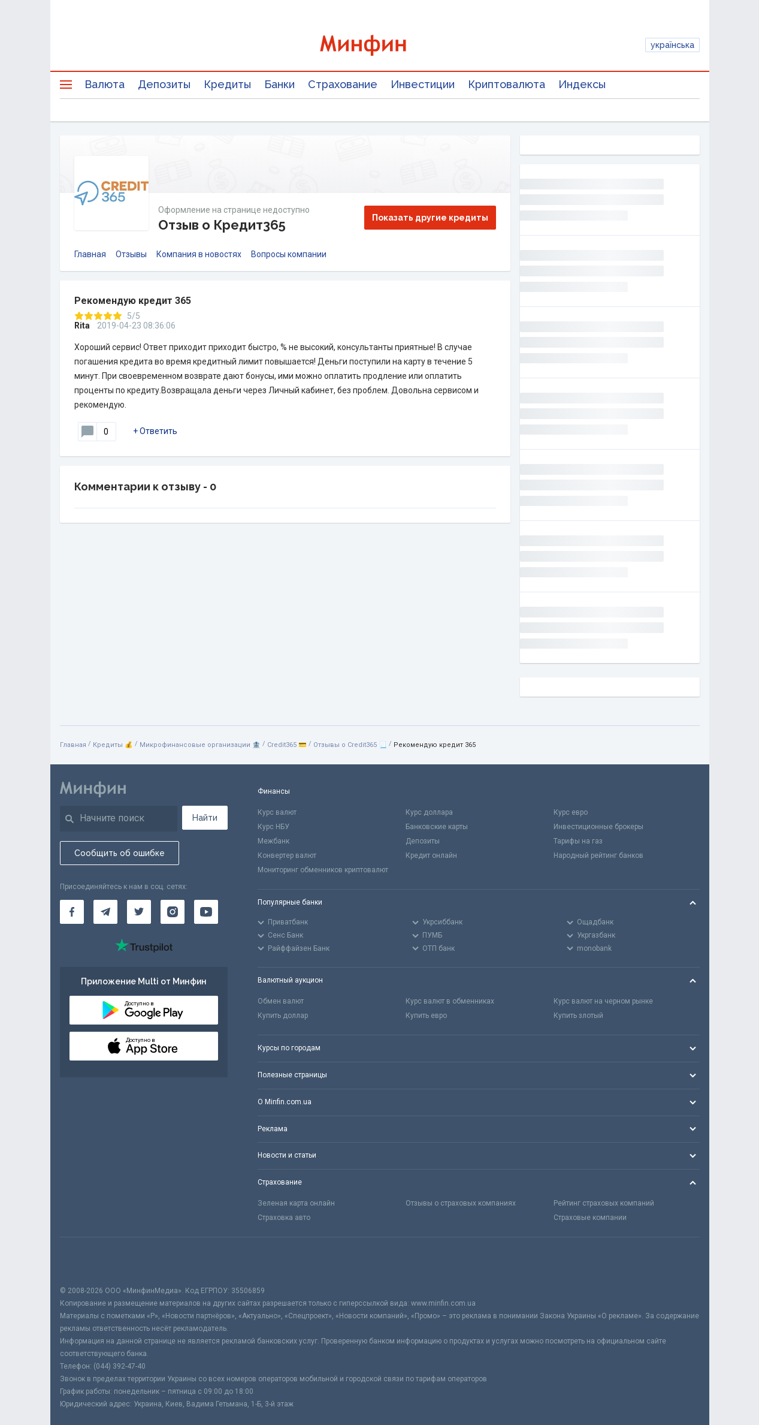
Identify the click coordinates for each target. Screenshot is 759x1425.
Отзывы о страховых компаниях (461, 1203)
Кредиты (227, 84)
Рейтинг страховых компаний (604, 1203)
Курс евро (571, 812)
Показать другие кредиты (430, 217)
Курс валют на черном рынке (603, 1001)
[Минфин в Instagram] (173, 912)
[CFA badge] (86, 1261)
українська (672, 45)
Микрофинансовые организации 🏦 (200, 745)
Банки (279, 84)
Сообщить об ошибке (119, 853)
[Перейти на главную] (379, 45)
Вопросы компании (288, 254)
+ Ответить (155, 431)
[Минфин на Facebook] (72, 912)
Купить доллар (283, 1015)
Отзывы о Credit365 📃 (350, 745)
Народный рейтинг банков (598, 855)
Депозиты (164, 84)
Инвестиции (423, 84)
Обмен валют (281, 1001)
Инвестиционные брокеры (598, 827)
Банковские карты (437, 827)
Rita (82, 325)
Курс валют (277, 812)
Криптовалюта (506, 84)
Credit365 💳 (287, 745)
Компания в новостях (198, 254)
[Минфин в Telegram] (105, 912)
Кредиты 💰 (113, 745)
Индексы (582, 84)
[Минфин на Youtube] (206, 912)
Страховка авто (284, 1217)
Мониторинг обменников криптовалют (323, 870)
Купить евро (426, 1015)
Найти (204, 818)
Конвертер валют (287, 855)
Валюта (104, 84)
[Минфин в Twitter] (139, 912)
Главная (90, 254)
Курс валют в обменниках (450, 1001)
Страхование (342, 84)
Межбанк (273, 841)
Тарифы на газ (578, 841)
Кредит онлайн (431, 855)
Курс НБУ (273, 827)
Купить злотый (578, 1015)
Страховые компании (590, 1217)
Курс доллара (429, 812)
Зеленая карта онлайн (296, 1203)
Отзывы (131, 254)
